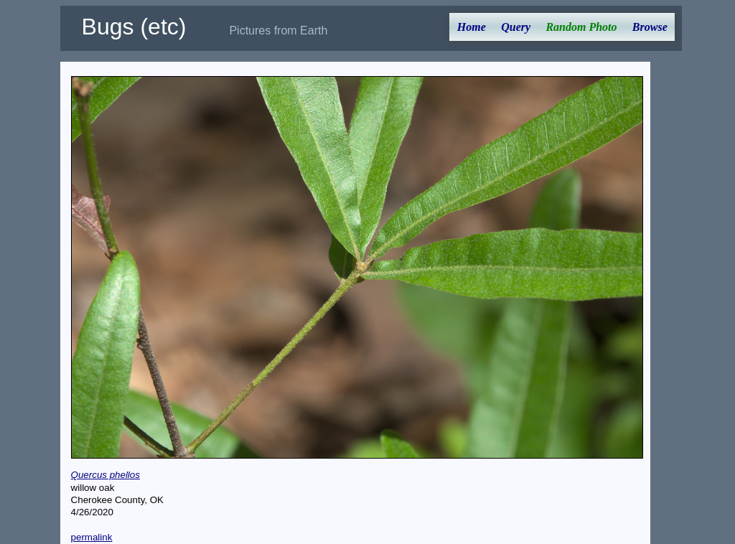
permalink (92, 537)
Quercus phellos (105, 474)
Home (471, 27)
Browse (650, 27)
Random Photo (581, 27)
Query (515, 27)
